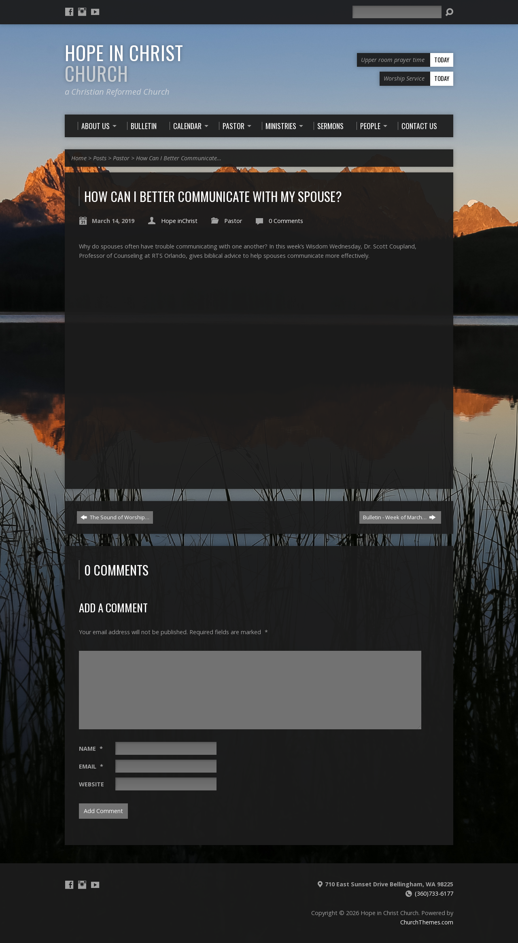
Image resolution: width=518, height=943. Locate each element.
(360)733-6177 (434, 893)
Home (79, 158)
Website (91, 784)
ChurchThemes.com (426, 922)
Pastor (121, 158)
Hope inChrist (179, 221)
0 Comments (286, 221)
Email (91, 766)
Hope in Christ (124, 62)
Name (91, 748)
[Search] (397, 12)
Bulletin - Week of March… (399, 517)
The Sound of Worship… (115, 517)
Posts (99, 158)
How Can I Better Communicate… (178, 158)
